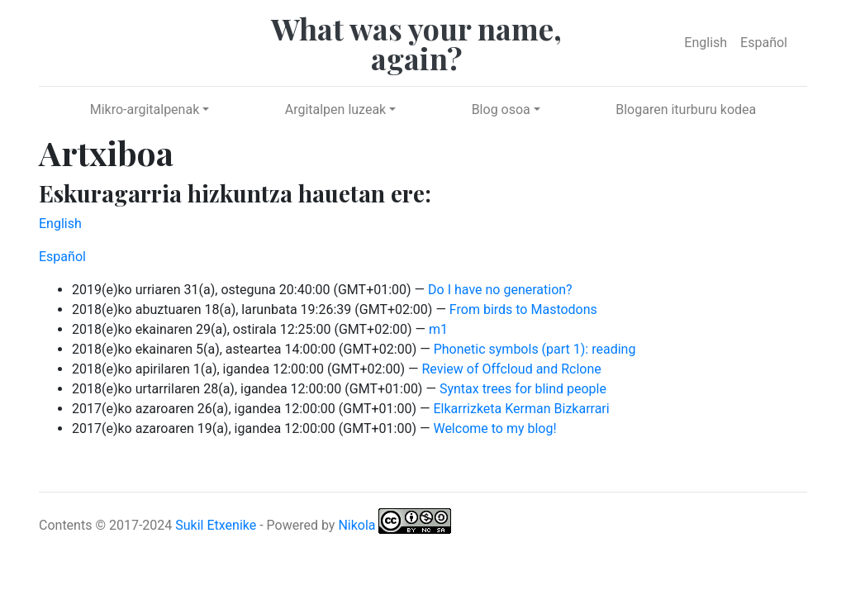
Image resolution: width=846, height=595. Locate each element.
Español (763, 42)
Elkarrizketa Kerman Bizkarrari (521, 408)
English (705, 42)
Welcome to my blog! (494, 428)
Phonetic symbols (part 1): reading (535, 349)
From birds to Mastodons (523, 309)
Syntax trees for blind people (523, 389)
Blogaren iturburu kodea (685, 109)
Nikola (356, 524)
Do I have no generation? (500, 290)
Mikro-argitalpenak (145, 109)
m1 (438, 329)
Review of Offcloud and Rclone (511, 369)
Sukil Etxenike (215, 524)
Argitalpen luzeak (336, 109)
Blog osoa (501, 109)
